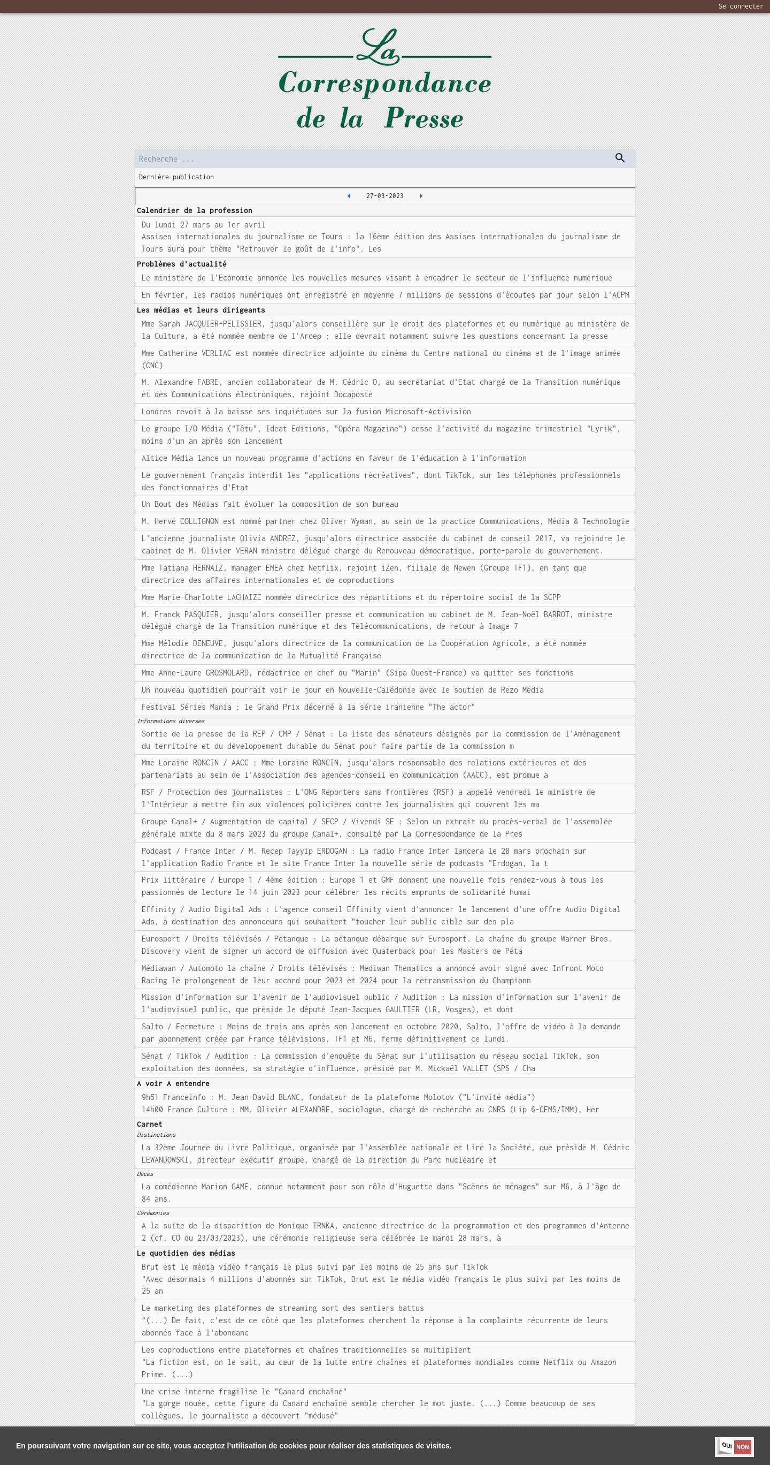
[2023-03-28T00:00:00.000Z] (421, 195)
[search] (385, 158)
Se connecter (741, 6)
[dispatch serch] (620, 157)
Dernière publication (176, 177)
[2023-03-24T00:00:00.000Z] (349, 195)
